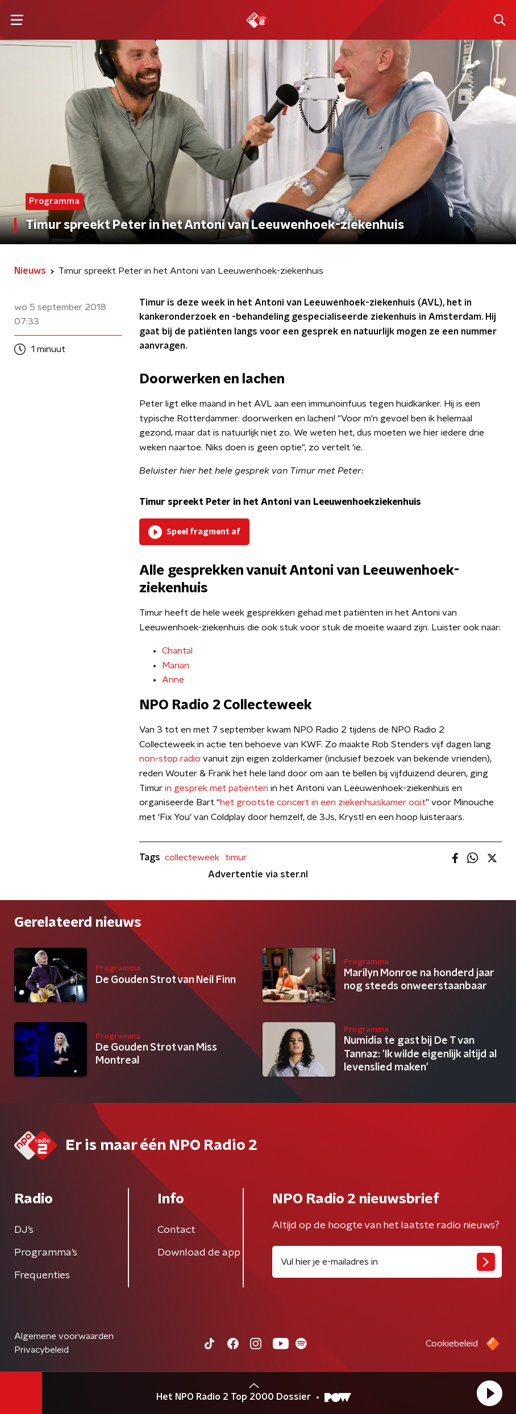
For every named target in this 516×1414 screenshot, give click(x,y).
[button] (489, 1393)
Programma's (45, 1253)
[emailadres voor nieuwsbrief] (387, 1262)
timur (236, 857)
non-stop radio (170, 758)
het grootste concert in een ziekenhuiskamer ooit (323, 802)
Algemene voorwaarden (64, 1336)
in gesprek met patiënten (216, 788)
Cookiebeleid (452, 1343)
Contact (176, 1230)
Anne (173, 679)
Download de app (198, 1253)
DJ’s (24, 1230)
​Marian (175, 665)
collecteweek (192, 857)
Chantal (177, 650)
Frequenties (42, 1275)
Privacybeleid (41, 1349)
